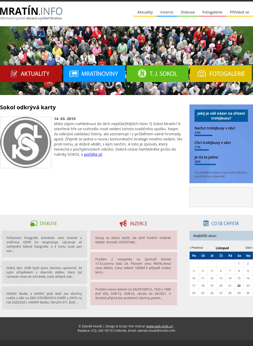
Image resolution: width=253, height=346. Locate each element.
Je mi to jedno (206, 157)
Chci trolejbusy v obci (213, 142)
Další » (249, 247)
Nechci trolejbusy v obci (215, 128)
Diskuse (188, 12)
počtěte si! (93, 154)
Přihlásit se (239, 12)
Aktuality (145, 12)
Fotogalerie (212, 12)
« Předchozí (196, 247)
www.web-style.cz (159, 326)
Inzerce (166, 12)
